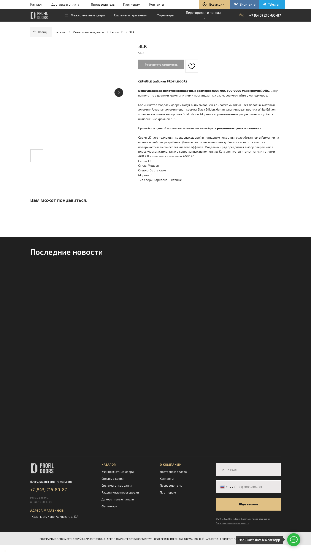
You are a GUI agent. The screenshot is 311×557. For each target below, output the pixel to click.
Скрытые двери (113, 478)
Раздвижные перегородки (120, 492)
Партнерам (131, 4)
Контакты (156, 4)
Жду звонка (248, 504)
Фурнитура (109, 506)
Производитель (103, 4)
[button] (214, 4)
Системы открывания (117, 485)
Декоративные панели (118, 499)
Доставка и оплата (65, 4)
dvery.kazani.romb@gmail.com (51, 481)
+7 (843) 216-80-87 (265, 15)
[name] (248, 469)
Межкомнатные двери (88, 32)
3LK (131, 32)
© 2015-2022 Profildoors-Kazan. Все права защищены (243, 518)
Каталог (36, 4)
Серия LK (116, 32)
